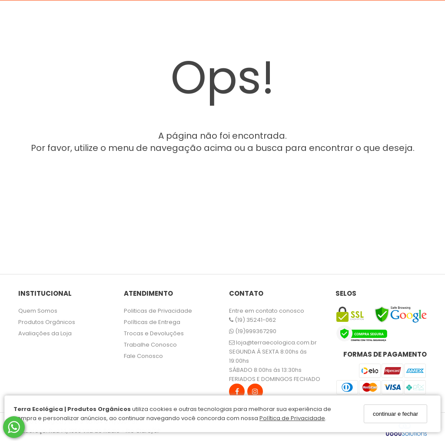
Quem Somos (37, 311)
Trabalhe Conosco (150, 345)
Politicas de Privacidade (158, 311)
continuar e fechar (395, 414)
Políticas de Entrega (152, 322)
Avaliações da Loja (45, 333)
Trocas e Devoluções (154, 333)
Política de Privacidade (292, 418)
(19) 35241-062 (252, 320)
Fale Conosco (143, 356)
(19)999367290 (252, 331)
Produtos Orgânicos (46, 322)
